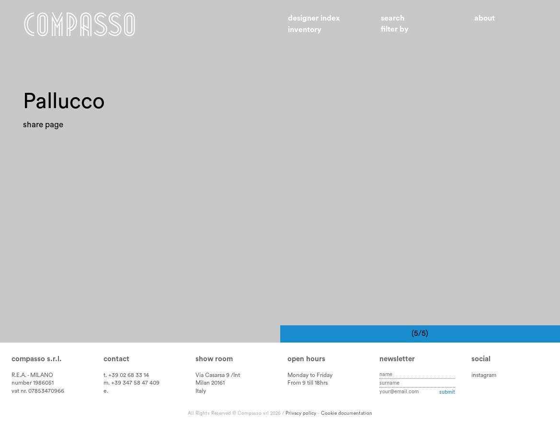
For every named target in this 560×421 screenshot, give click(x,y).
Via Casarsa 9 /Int (217, 375)
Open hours (306, 359)
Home (79, 24)
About (484, 18)
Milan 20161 (210, 383)
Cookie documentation (346, 413)
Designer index (314, 18)
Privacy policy (301, 413)
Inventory (304, 29)
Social (481, 359)
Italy (200, 391)
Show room (214, 359)
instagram (483, 375)
